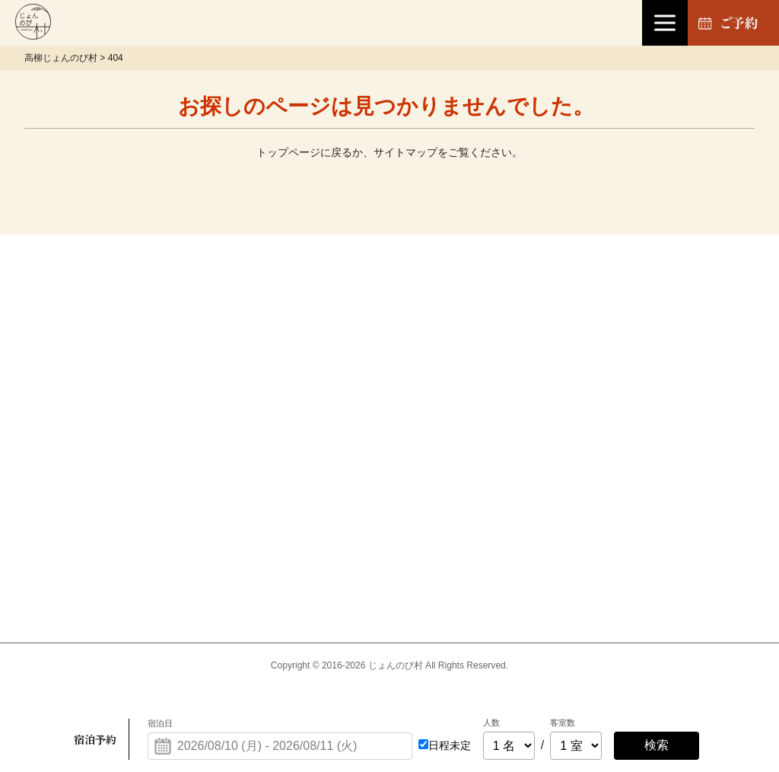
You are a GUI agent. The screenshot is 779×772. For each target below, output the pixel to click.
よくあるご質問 (512, 520)
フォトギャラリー (669, 462)
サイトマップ (405, 152)
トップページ (288, 152)
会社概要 (645, 404)
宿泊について (356, 347)
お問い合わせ (657, 289)
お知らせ (494, 347)
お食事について (362, 462)
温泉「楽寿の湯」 (368, 289)
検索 (656, 745)
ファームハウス (362, 404)
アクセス (494, 404)
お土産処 (494, 289)
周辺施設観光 (506, 462)
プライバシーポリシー (681, 347)
